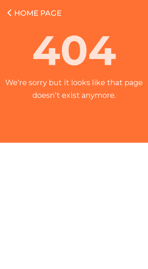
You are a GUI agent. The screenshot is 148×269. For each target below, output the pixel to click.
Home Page (34, 13)
